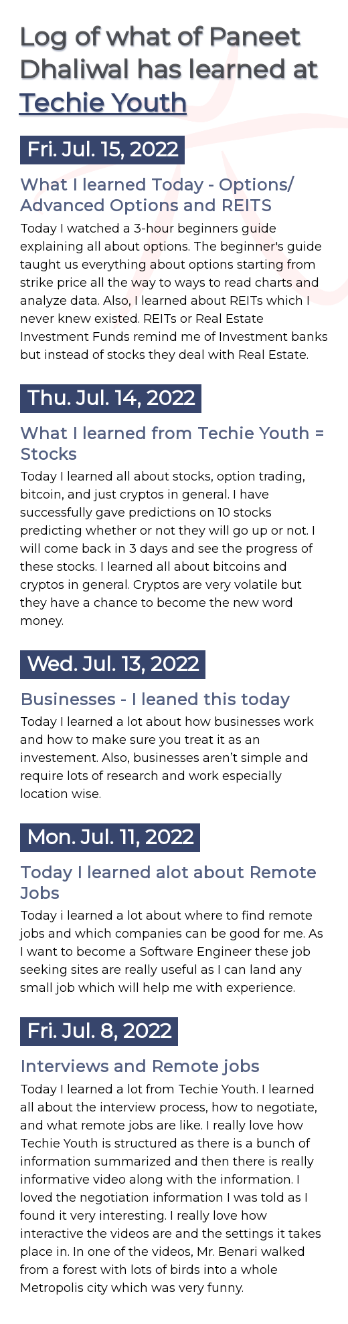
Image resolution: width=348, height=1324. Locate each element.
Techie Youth (103, 102)
